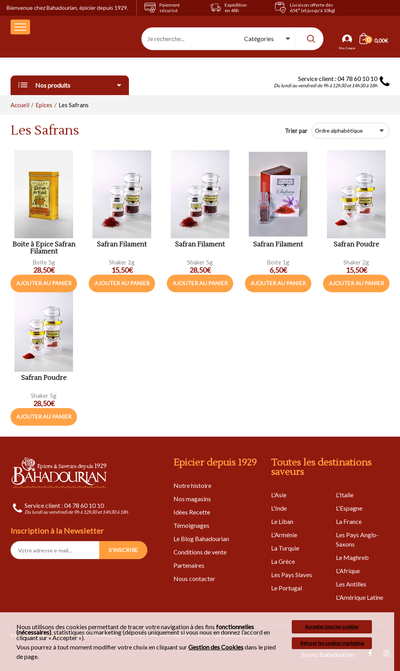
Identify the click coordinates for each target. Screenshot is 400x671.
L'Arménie (284, 534)
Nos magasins (192, 498)
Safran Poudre (356, 244)
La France (349, 521)
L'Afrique (348, 570)
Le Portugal (286, 588)
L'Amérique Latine (359, 597)
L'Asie (278, 494)
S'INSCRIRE (123, 550)
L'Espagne (349, 508)
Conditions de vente (200, 552)
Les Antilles (351, 584)
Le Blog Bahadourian (201, 538)
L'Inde (279, 508)
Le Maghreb (352, 557)
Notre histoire (192, 485)
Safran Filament (122, 244)
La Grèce (283, 561)
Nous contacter (194, 578)
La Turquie (285, 548)
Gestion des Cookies (215, 647)
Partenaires (188, 565)
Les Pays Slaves (291, 574)
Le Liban (282, 521)
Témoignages (191, 525)
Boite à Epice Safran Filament (43, 248)
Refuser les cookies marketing (332, 643)
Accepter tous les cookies (332, 627)
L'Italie (345, 494)
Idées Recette (191, 512)
